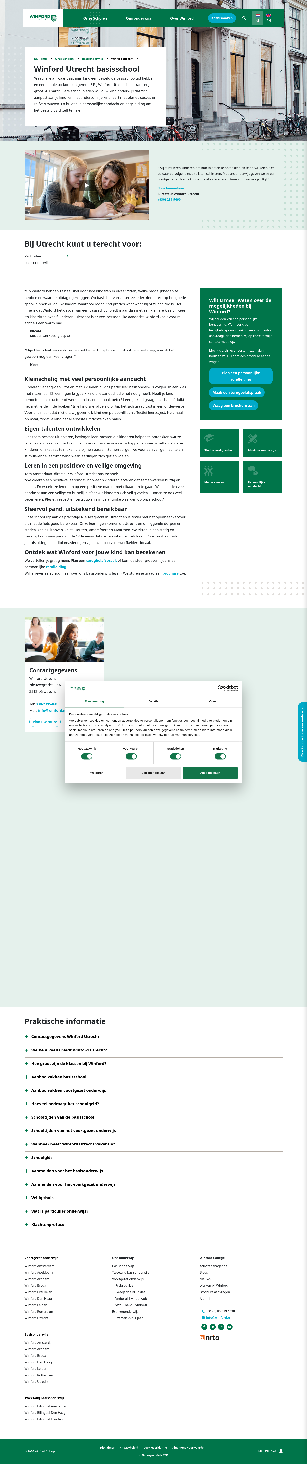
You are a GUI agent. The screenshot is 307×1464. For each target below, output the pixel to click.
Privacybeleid (129, 1447)
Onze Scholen (95, 18)
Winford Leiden (36, 1305)
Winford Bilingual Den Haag (45, 1412)
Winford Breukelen (38, 1292)
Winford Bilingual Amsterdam (46, 1406)
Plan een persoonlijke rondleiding (241, 376)
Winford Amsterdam (40, 1266)
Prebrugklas (124, 1285)
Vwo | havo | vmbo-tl (131, 1305)
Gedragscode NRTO (155, 1455)
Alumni (205, 1298)
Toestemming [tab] (94, 701)
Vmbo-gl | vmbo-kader (132, 1298)
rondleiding (56, 566)
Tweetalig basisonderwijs (130, 1272)
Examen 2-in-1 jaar (129, 1318)
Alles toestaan (210, 772)
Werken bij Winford (214, 1285)
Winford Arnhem (37, 1279)
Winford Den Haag (38, 1298)
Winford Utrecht (37, 1318)
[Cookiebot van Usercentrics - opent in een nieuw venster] (220, 688)
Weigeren (96, 772)
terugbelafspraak (101, 560)
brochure (170, 573)
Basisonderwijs (92, 59)
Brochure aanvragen (215, 1292)
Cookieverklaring (155, 1447)
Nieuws (205, 1279)
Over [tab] (212, 701)
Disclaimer (107, 1447)
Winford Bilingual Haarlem (44, 1419)
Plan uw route (45, 721)
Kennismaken (222, 18)
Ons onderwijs (138, 18)
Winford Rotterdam (39, 1311)
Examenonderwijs (125, 1311)
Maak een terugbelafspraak (236, 392)
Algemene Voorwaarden (188, 1447)
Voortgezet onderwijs (128, 1279)
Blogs (204, 1272)
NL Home (40, 59)
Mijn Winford (270, 1451)
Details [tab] (154, 701)
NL (257, 20)
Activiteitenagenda (213, 1266)
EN (268, 20)
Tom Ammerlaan (171, 188)
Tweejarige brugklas (130, 1292)
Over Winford (182, 18)
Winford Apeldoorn (39, 1272)
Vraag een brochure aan (233, 405)
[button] (244, 18)
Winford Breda (35, 1285)
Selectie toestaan (153, 772)
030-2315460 (46, 704)
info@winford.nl (52, 710)
